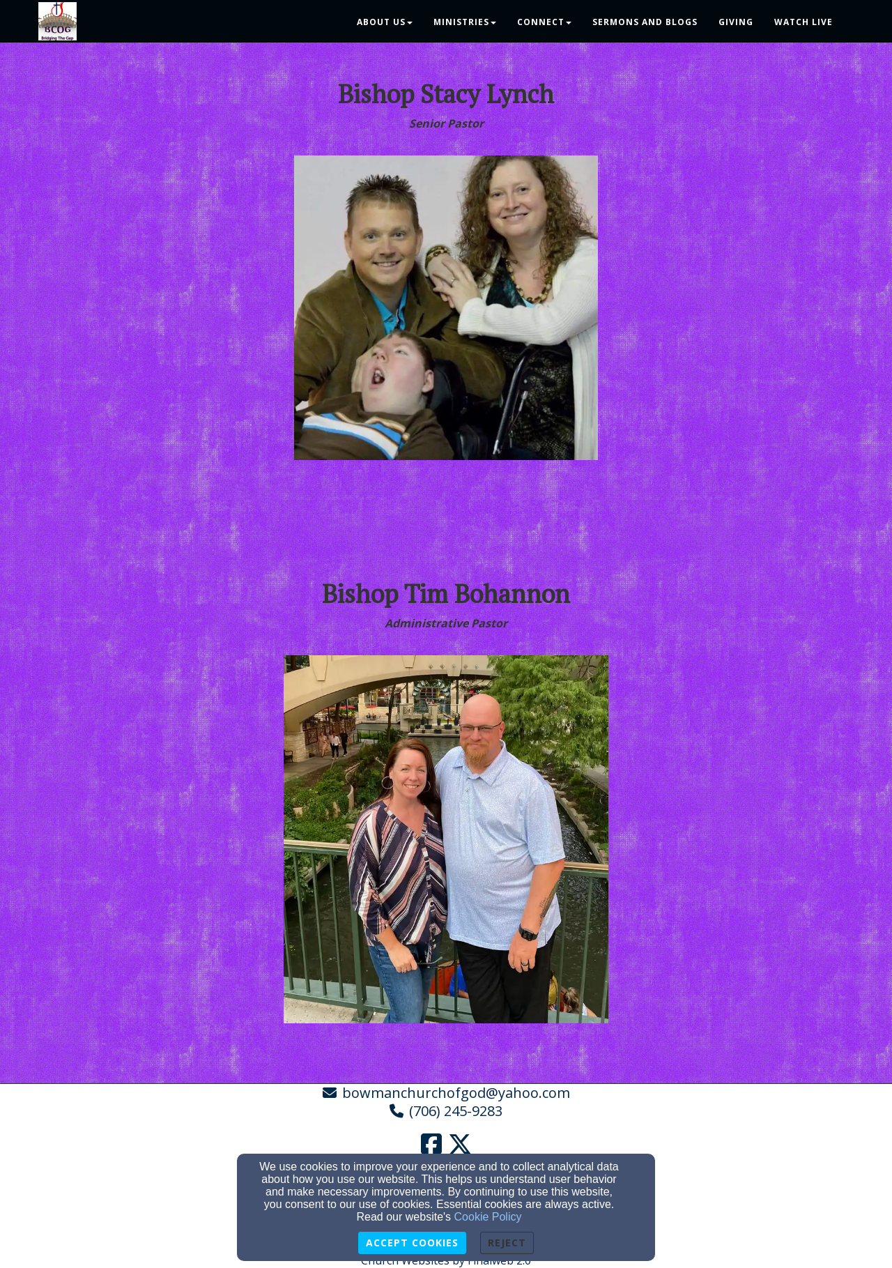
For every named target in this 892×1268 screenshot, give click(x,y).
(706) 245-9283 (455, 1110)
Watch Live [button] (803, 22)
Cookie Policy (488, 1217)
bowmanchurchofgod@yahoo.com (456, 1092)
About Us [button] (385, 22)
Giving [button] (735, 22)
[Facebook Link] (431, 1144)
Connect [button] (544, 22)
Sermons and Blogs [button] (645, 22)
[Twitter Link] (460, 1144)
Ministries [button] (464, 22)
